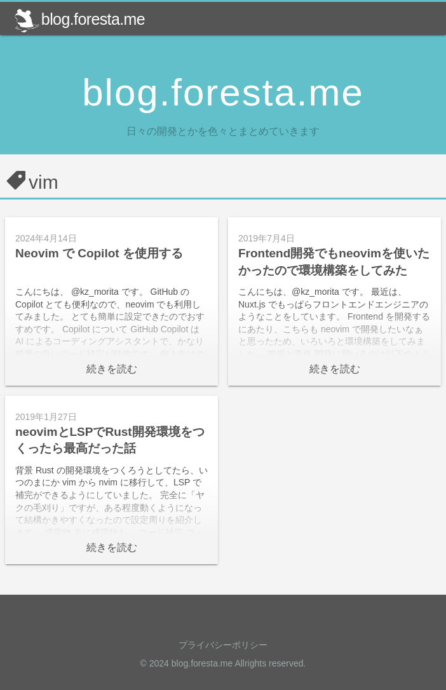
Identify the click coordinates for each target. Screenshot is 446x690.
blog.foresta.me (79, 19)
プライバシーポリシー (223, 645)
